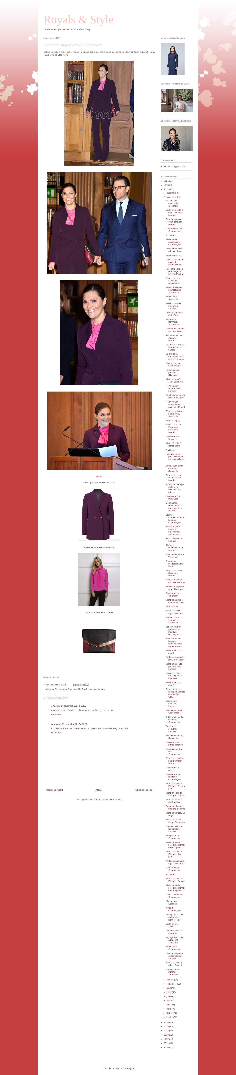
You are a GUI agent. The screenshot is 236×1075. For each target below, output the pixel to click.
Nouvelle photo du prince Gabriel (174, 964)
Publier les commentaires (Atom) (105, 799)
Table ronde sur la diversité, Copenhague (174, 719)
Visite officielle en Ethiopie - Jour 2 (175, 794)
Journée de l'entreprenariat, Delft (174, 563)
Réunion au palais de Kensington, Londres (174, 956)
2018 (166, 185)
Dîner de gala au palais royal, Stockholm (174, 413)
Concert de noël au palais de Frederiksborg (175, 262)
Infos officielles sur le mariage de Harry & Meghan (175, 271)
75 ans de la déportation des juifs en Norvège (175, 356)
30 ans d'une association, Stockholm (173, 203)
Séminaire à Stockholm (172, 297)
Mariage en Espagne (171, 902)
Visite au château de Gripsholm (174, 800)
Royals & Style (78, 19)
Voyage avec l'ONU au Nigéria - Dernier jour (175, 917)
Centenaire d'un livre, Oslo (173, 497)
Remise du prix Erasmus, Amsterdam (173, 280)
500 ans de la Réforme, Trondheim (172, 972)
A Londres (171, 235)
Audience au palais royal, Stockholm (175, 587)
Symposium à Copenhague (173, 837)
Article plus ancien (144, 790)
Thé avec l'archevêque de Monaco (174, 548)
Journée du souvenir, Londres (171, 703)
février (170, 1013)
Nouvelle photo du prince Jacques (174, 743)
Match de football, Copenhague (174, 711)
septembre (172, 984)
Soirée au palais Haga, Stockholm (175, 820)
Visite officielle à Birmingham (173, 444)
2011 (166, 1043)
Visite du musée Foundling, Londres (173, 306)
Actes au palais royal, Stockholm (175, 612)
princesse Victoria (96, 689)
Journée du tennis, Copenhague (174, 229)
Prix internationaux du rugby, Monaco (175, 338)
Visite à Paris (172, 606)
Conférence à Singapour (172, 594)
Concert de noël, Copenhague (173, 364)
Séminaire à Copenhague (173, 947)
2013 (166, 1035)
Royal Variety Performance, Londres (173, 388)
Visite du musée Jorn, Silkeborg (174, 380)
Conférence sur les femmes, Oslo (175, 329)
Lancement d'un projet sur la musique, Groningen (173, 631)
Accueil (99, 790)
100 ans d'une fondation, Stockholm (172, 620)
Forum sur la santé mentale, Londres (175, 807)
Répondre (56, 714)
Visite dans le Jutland (172, 925)
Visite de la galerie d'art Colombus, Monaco (174, 212)
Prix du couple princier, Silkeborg (172, 372)
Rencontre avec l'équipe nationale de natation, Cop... (175, 693)
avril (169, 1004)
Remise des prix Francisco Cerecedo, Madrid (173, 428)
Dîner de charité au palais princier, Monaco (175, 761)
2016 (166, 1022)
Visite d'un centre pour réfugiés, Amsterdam (174, 290)
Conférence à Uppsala (172, 437)
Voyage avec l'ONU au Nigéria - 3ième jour (175, 940)
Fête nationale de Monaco (174, 539)
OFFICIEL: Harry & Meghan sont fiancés (175, 347)
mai (169, 1000)
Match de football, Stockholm (174, 736)
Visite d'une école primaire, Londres (175, 250)
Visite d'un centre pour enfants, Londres (174, 666)
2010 (166, 1047)
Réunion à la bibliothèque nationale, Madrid (175, 404)
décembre (172, 193)
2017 (166, 189)
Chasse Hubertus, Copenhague (174, 895)
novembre (172, 197)
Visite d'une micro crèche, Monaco (175, 601)
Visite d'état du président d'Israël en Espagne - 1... (175, 888)
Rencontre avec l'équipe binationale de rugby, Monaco (174, 642)
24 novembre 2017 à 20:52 (73, 706)
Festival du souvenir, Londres (171, 729)
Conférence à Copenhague (173, 869)
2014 (166, 1030)
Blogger (130, 1068)
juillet (169, 992)
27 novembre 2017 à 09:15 (74, 724)
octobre (170, 980)
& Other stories (59, 689)
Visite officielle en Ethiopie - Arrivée (175, 879)
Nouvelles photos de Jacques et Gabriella (174, 676)
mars (169, 1009)
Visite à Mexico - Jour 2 (173, 651)
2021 (166, 181)
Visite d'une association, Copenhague (173, 242)
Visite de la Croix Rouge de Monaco (174, 573)
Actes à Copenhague (173, 909)
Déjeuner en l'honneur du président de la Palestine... (174, 507)
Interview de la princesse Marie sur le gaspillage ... (175, 458)
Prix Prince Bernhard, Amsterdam (172, 322)
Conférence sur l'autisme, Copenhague (173, 777)
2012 (166, 1039)
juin (168, 996)
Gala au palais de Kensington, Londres (174, 829)
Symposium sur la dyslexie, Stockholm (174, 468)
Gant (70, 689)
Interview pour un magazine (174, 932)
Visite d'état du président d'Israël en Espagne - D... (175, 845)
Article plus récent (54, 790)
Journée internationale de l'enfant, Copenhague (175, 519)
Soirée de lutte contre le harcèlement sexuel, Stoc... (174, 530)
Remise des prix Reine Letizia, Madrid (173, 477)
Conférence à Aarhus (172, 768)
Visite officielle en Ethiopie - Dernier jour (175, 786)
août (169, 988)
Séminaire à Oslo (174, 255)
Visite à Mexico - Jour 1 (173, 683)
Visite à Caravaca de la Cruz (174, 314)
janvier (170, 1017)
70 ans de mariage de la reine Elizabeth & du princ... (175, 488)
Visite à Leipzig (173, 420)
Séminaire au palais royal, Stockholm (175, 396)
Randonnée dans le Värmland (175, 555)
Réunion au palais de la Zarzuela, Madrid (174, 221)
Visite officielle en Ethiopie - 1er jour (174, 854)
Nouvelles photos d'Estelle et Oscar (175, 581)
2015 (166, 1026)
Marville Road (80, 689)
